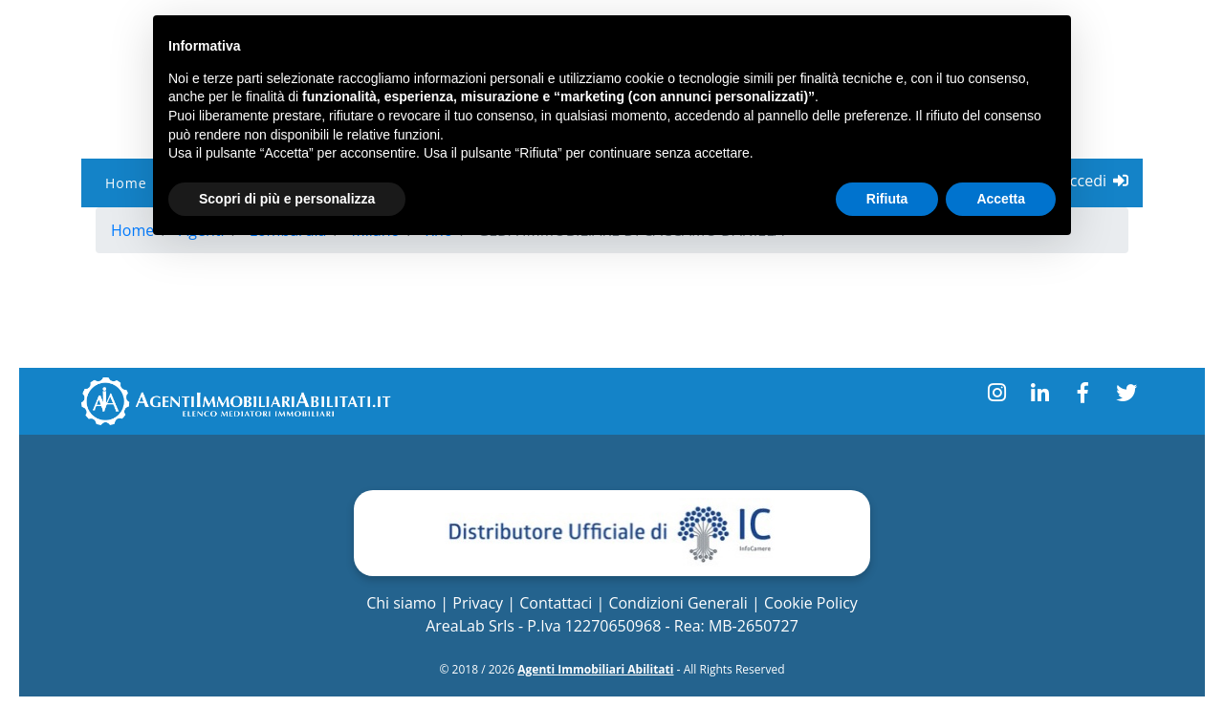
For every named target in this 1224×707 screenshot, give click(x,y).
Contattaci (555, 602)
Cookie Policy (811, 602)
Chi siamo (401, 602)
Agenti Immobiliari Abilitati (595, 669)
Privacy (477, 602)
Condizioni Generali (677, 602)
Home (126, 183)
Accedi (1094, 180)
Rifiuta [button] (887, 198)
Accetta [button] (1000, 198)
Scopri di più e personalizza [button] (287, 198)
